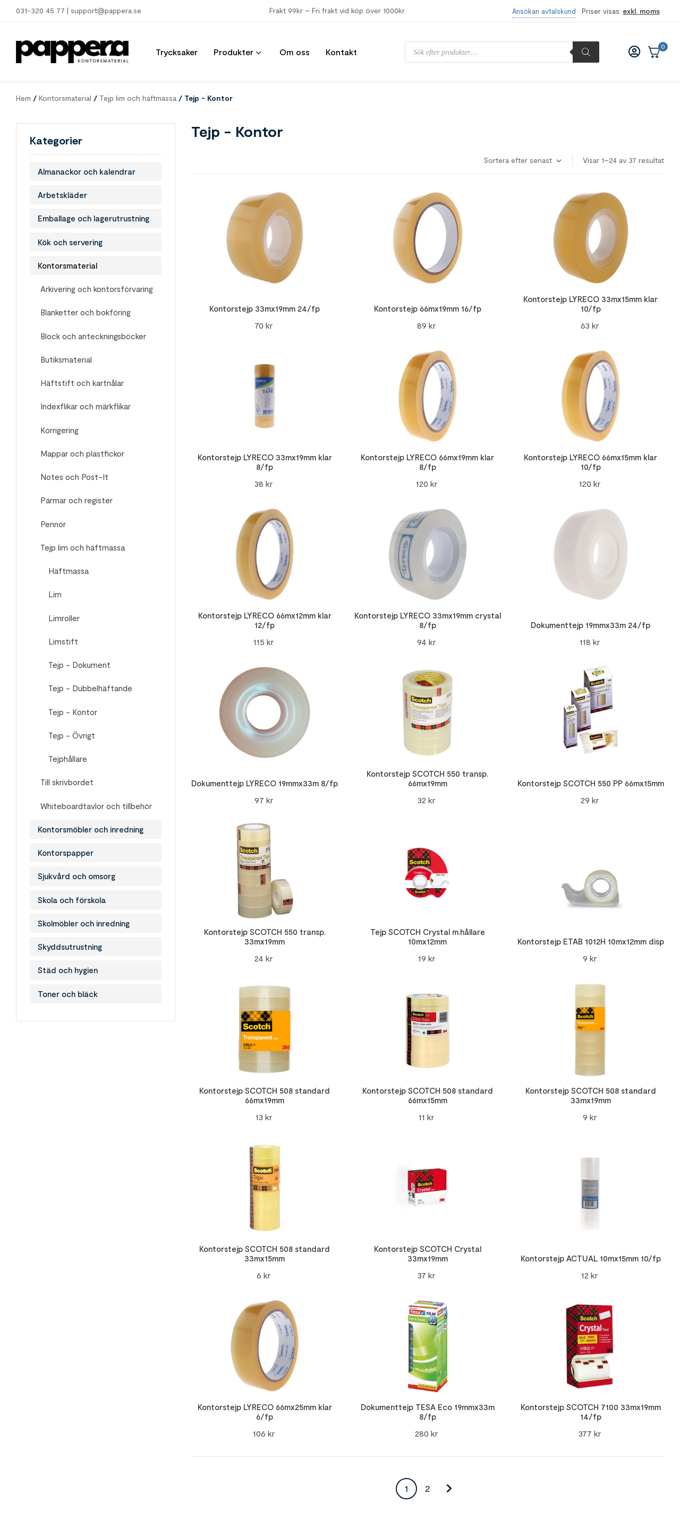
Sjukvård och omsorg (76, 876)
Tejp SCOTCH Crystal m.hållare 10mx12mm (427, 936)
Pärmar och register (76, 500)
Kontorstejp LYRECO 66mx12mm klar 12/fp (265, 620)
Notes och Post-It (74, 477)
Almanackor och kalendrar (86, 171)
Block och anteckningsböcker (93, 336)
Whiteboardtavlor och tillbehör (96, 806)
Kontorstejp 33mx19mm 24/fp (264, 308)
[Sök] (586, 52)
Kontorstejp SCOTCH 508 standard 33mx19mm (590, 1095)
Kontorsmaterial (65, 97)
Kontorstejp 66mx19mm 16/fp (427, 308)
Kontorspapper (66, 852)
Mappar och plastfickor (82, 453)
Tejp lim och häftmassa (137, 97)
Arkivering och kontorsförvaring (96, 289)
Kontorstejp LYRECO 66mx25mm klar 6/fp (265, 1411)
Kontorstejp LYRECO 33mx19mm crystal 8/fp (427, 620)
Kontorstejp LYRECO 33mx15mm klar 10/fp (590, 303)
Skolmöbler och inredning (84, 923)
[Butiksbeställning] (522, 160)
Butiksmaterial (66, 359)
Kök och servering (70, 242)
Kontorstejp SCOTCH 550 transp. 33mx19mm (265, 936)
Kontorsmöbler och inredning (90, 829)
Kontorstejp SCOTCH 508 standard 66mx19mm (264, 1095)
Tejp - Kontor (72, 712)
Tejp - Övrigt (71, 735)
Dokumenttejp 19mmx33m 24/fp (590, 625)
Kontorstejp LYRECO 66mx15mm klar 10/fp (590, 461)
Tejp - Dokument (79, 664)
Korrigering (59, 430)
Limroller (64, 618)
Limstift (63, 641)
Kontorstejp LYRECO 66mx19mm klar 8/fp (427, 461)
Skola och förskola (72, 900)
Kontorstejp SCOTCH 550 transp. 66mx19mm (427, 778)
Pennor (53, 524)
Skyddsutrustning (70, 946)
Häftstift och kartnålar (82, 383)
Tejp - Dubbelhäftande (90, 688)
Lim (55, 594)
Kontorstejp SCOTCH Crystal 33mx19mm (427, 1253)
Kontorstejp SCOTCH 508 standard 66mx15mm (427, 1095)
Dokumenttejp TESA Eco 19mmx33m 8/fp (428, 1411)
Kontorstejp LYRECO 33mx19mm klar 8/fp (265, 461)
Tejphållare (67, 758)
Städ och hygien (68, 970)
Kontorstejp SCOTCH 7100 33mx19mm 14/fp (591, 1411)
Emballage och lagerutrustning (93, 218)
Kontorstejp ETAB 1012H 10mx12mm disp (590, 941)
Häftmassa (68, 570)
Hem (23, 97)
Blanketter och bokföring (85, 312)
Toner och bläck (68, 994)
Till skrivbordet (67, 782)
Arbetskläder (62, 195)
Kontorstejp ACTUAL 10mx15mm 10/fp (591, 1258)
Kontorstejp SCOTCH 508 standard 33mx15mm (264, 1253)
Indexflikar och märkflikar (85, 406)
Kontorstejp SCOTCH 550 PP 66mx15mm (590, 783)
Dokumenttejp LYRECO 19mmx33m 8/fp (264, 783)
